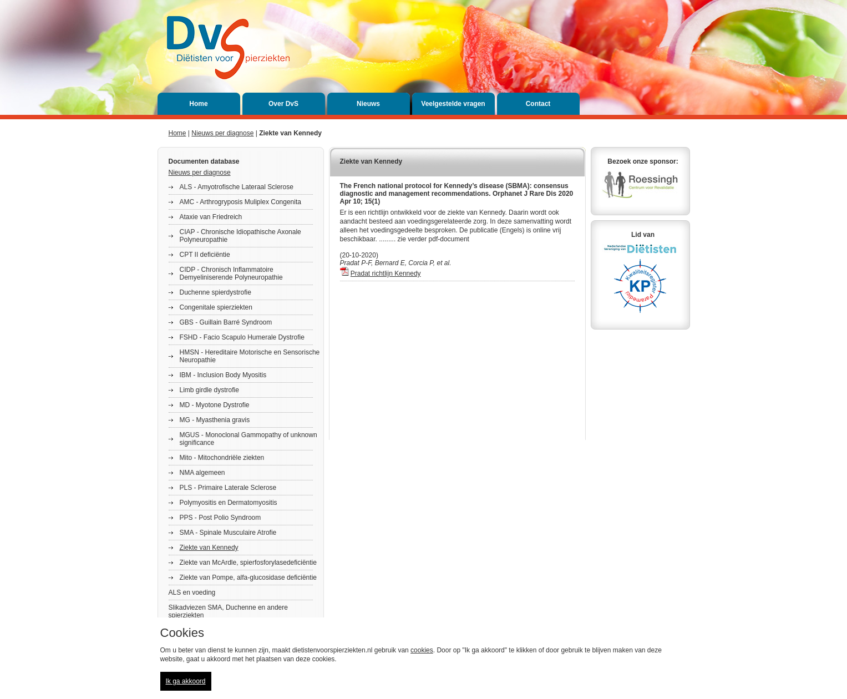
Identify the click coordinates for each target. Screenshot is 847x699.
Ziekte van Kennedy (209, 547)
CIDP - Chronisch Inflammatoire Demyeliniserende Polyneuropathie (231, 273)
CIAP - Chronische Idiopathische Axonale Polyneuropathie (240, 236)
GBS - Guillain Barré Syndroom (226, 322)
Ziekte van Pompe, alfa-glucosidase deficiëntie (248, 577)
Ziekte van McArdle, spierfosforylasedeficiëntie (248, 562)
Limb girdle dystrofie (209, 390)
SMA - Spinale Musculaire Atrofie (228, 532)
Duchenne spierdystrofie (215, 292)
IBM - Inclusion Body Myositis (223, 375)
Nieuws (368, 104)
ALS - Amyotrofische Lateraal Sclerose (236, 187)
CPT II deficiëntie (205, 255)
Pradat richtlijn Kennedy (386, 273)
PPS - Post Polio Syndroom (220, 517)
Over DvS (283, 104)
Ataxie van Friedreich (211, 217)
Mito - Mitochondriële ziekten (222, 458)
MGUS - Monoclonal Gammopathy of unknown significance (248, 439)
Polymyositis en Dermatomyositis (228, 502)
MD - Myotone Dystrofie (215, 405)
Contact (538, 104)
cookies (421, 650)
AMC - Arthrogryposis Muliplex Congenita (240, 202)
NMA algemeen (202, 473)
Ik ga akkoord (186, 681)
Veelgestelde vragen (453, 104)
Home (198, 104)
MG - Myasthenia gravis (215, 420)
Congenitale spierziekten (216, 307)
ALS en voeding (192, 592)
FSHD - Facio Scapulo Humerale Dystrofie (242, 337)
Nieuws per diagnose (222, 133)
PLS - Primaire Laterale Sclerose (228, 488)
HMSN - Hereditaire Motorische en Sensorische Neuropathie (250, 356)
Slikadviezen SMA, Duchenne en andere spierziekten (228, 611)
